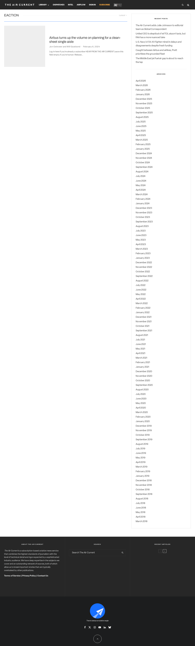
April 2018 (140, 517)
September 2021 (144, 331)
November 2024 (144, 158)
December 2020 (144, 371)
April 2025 (141, 135)
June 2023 (141, 235)
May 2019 (140, 458)
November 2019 (144, 430)
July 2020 (141, 394)
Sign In (92, 5)
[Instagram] (94, 627)
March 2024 (142, 194)
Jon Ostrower (55, 40)
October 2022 (143, 272)
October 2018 (143, 490)
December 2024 (144, 153)
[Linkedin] (104, 627)
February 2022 (143, 308)
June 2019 (141, 453)
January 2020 (143, 421)
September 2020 (144, 385)
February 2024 (143, 199)
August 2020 (142, 390)
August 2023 (142, 226)
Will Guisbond (73, 40)
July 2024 (140, 176)
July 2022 (140, 285)
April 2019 (140, 462)
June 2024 (141, 181)
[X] (89, 627)
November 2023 (144, 213)
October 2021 (142, 326)
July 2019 (140, 449)
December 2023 (144, 208)
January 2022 (143, 312)
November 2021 (144, 321)
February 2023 (143, 253)
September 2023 (144, 222)
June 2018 (141, 508)
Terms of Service (12, 576)
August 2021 (142, 335)
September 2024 (144, 167)
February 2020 (143, 417)
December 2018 (144, 480)
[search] (123, 552)
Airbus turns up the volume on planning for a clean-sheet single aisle (85, 33)
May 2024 (141, 185)
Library (43, 5)
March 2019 (141, 467)
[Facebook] (85, 627)
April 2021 (140, 353)
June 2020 (141, 399)
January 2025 (143, 149)
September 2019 (144, 439)
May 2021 (140, 349)
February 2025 (143, 144)
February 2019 (143, 471)
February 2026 (143, 90)
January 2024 (143, 203)
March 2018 (141, 521)
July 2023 (141, 231)
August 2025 (142, 117)
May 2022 (141, 294)
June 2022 (141, 290)
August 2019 (142, 444)
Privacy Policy (29, 576)
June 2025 (141, 126)
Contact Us (42, 576)
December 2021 (143, 317)
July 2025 (141, 122)
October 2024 (143, 162)
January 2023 (143, 258)
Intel (70, 5)
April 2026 (141, 81)
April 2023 (141, 244)
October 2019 (143, 435)
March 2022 (142, 303)
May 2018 (140, 512)
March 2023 (142, 249)
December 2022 (144, 262)
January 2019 (142, 476)
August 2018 (142, 499)
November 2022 (144, 267)
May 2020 (141, 403)
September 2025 (144, 113)
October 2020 (143, 380)
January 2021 (142, 367)
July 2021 (140, 340)
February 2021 (143, 362)
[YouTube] (99, 627)
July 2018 (140, 503)
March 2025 (142, 140)
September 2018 (144, 494)
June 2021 (141, 344)
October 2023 (143, 217)
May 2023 (141, 240)
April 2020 (141, 408)
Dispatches (58, 5)
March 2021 (141, 358)
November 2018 (144, 485)
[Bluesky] (109, 627)
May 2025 (141, 131)
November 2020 (144, 376)
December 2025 (144, 99)
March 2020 (142, 412)
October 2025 (143, 108)
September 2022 (144, 276)
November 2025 (144, 103)
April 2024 (141, 190)
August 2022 (142, 281)
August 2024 (142, 172)
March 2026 (142, 85)
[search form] (94, 552)
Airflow (81, 5)
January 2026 (143, 94)
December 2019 (144, 426)
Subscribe (104, 5)
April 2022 (141, 299)
